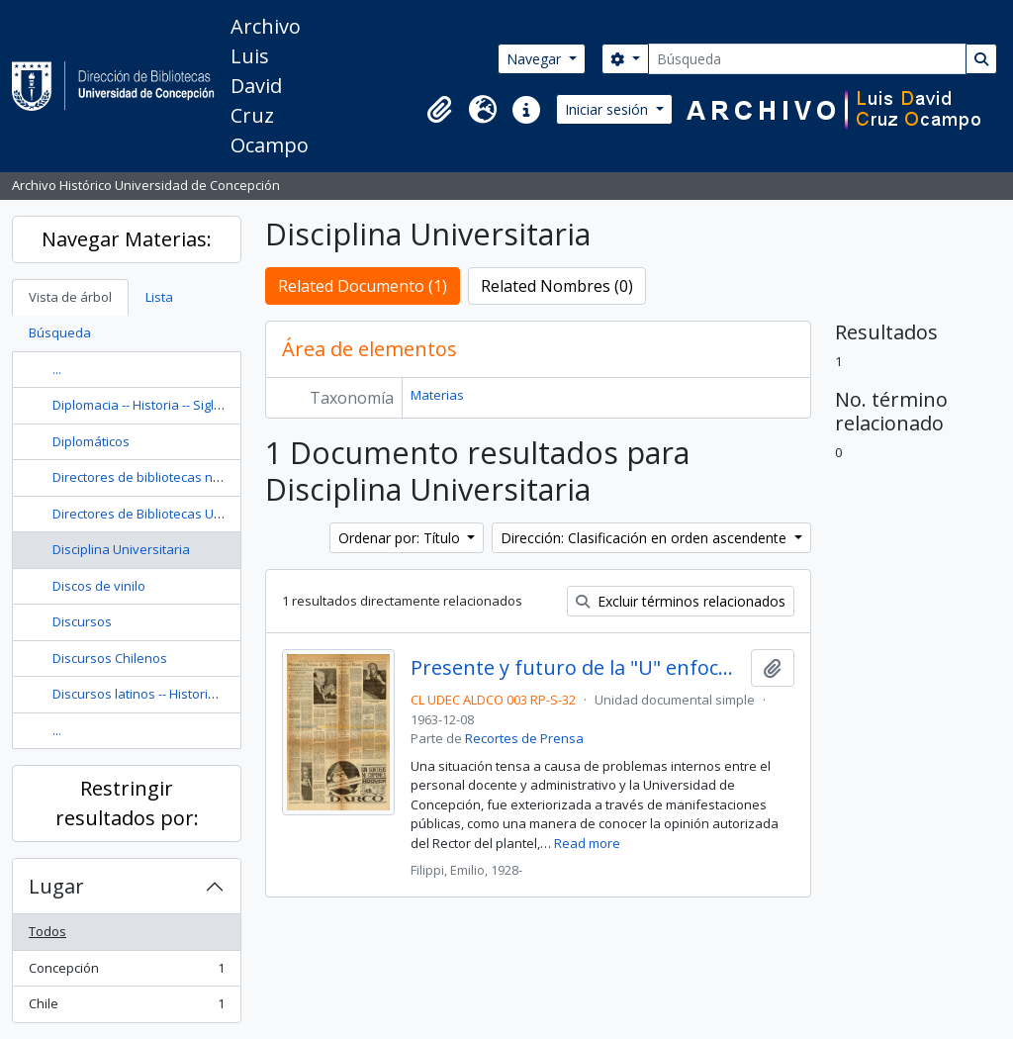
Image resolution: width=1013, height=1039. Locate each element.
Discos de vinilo (98, 586)
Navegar (535, 58)
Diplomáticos (91, 441)
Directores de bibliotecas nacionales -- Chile (183, 477)
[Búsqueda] (807, 59)
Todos (47, 931)
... (56, 369)
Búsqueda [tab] (60, 332)
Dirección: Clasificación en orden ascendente (645, 537)
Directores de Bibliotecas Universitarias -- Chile (192, 513)
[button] (439, 110)
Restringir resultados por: (127, 803)
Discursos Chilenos (109, 658)
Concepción (126, 972)
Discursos (82, 621)
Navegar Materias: (127, 239)
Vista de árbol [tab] (70, 297)
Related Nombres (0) (557, 286)
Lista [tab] (159, 297)
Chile (126, 1007)
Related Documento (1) (362, 286)
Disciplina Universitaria (121, 549)
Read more (587, 843)
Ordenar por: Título (401, 537)
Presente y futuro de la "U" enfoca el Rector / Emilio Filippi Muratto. (577, 668)
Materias (437, 395)
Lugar (56, 886)
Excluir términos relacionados (680, 601)
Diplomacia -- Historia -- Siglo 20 (145, 405)
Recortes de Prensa (524, 738)
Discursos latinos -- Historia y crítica (157, 694)
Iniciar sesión (608, 109)
